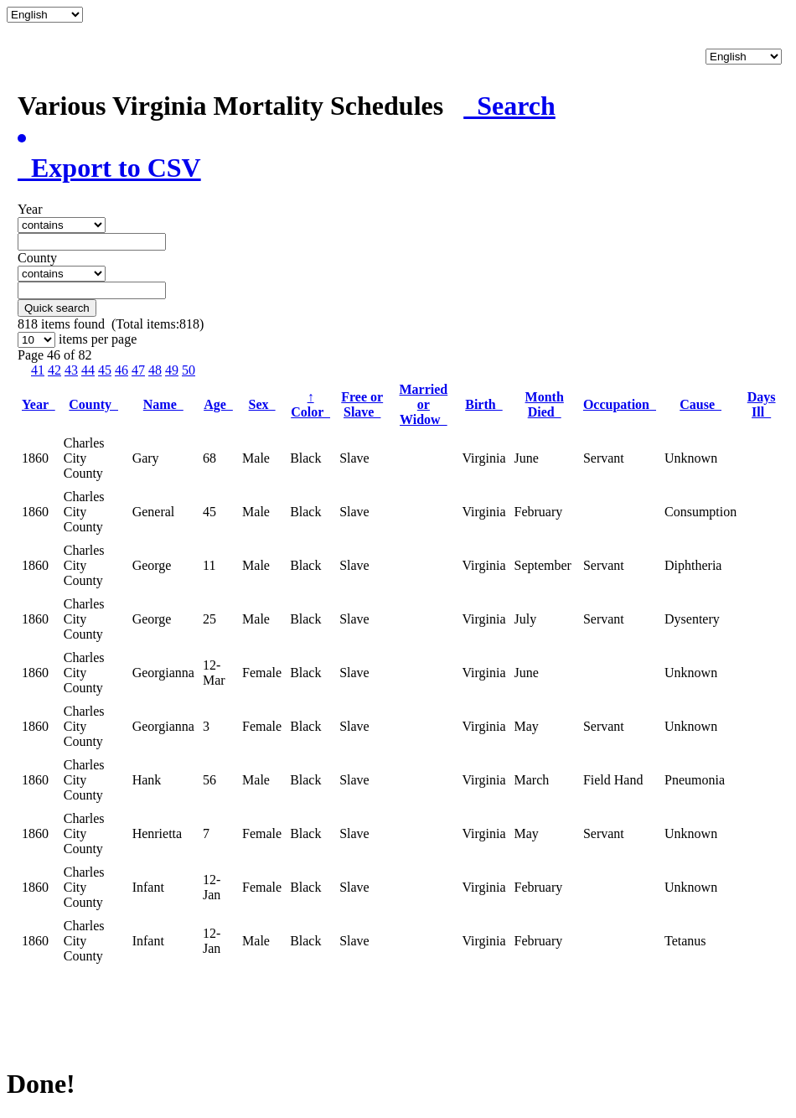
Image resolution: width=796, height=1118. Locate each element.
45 (104, 370)
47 (138, 370)
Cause (700, 404)
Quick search (57, 308)
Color (310, 404)
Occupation (619, 404)
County (93, 404)
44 (88, 370)
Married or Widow (424, 404)
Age (218, 404)
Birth (483, 404)
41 (37, 370)
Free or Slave (362, 404)
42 (54, 370)
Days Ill (761, 404)
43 (71, 370)
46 (121, 370)
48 (155, 370)
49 (171, 370)
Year (38, 404)
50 (188, 370)
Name (163, 404)
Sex (262, 404)
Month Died (544, 404)
